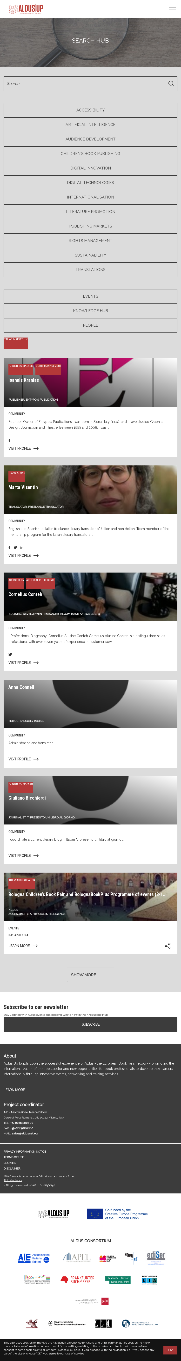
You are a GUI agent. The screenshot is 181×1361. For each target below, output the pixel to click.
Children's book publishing (90, 153)
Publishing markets (90, 226)
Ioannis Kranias (23, 380)
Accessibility (90, 110)
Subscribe (91, 1024)
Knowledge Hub (90, 311)
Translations (90, 269)
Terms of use (14, 1157)
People (90, 325)
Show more (83, 975)
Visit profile (19, 448)
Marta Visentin (23, 487)
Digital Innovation (90, 168)
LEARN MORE (14, 1090)
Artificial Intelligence (90, 124)
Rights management (90, 240)
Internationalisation (90, 197)
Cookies (9, 1163)
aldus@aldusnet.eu (25, 1133)
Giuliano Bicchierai (27, 798)
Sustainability (90, 255)
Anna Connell (21, 687)
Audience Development (91, 139)
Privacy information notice (25, 1151)
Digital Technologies (90, 182)
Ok (170, 1350)
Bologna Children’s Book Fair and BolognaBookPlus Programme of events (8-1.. (86, 894)
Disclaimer (12, 1168)
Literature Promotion (90, 211)
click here (73, 1350)
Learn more (19, 946)
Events (90, 296)
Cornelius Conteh (25, 594)
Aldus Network (13, 1180)
